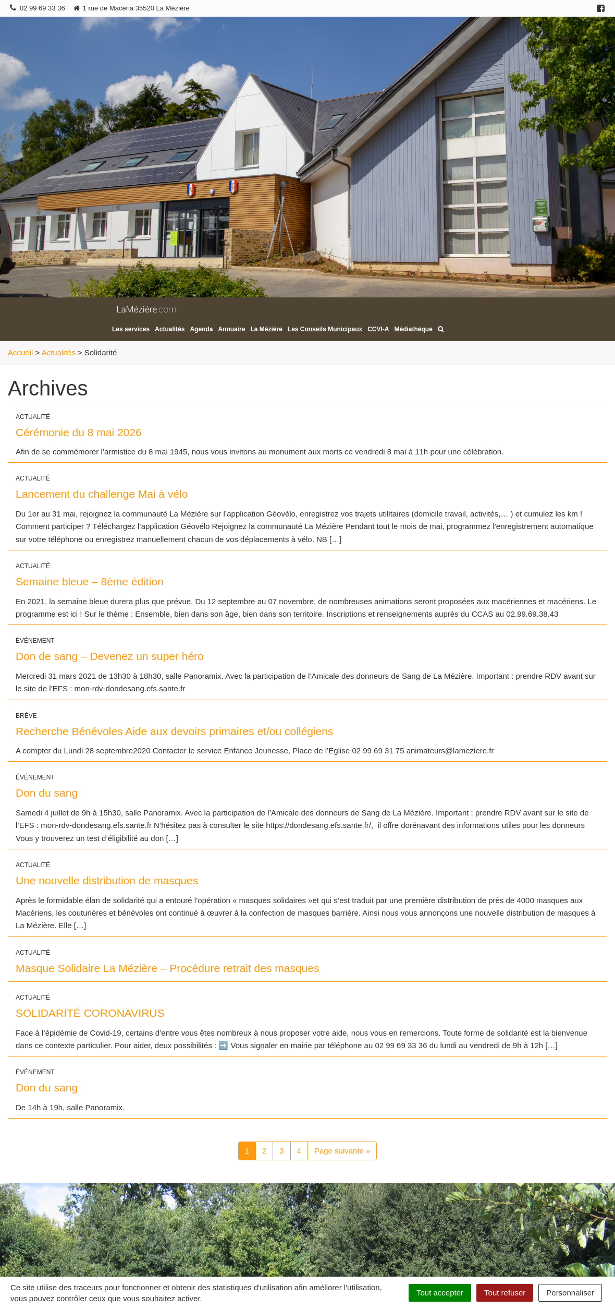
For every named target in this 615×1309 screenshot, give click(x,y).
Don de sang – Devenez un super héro (110, 656)
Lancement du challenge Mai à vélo (102, 494)
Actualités (170, 329)
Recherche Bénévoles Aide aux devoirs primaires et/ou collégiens (174, 731)
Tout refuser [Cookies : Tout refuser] (504, 1292)
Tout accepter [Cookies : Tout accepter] (439, 1292)
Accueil (20, 352)
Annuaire (231, 329)
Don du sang (47, 793)
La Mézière (266, 329)
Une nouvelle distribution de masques (107, 880)
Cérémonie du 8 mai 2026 (79, 432)
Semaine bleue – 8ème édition (90, 581)
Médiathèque (414, 329)
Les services (131, 329)
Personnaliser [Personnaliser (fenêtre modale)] (570, 1292)
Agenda (201, 329)
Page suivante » (342, 1150)
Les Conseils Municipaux (325, 329)
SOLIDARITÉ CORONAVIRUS (90, 1013)
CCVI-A (378, 329)
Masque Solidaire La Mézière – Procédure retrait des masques (167, 968)
